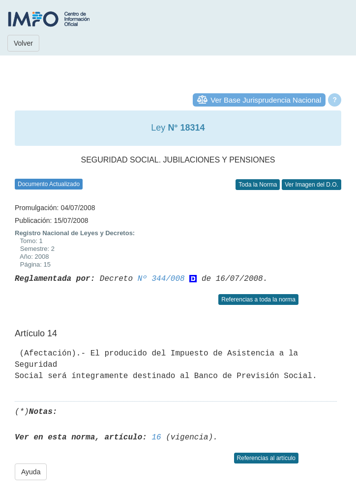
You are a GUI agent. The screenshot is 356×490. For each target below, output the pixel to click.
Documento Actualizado (49, 184)
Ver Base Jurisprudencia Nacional (265, 100)
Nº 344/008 (161, 278)
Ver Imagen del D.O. (311, 184)
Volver (23, 43)
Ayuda (30, 472)
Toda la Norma (257, 184)
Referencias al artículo (266, 458)
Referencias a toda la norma (258, 299)
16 (156, 437)
